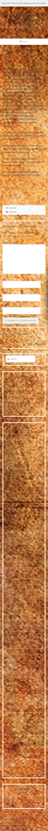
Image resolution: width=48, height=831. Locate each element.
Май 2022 (10, 715)
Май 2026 (10, 437)
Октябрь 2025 (12, 477)
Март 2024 (10, 587)
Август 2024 (11, 558)
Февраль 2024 (12, 593)
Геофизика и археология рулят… (20, 412)
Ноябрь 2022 (11, 680)
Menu (25, 42)
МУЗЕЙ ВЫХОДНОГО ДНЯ (17, 391)
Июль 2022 (11, 704)
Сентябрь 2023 (12, 622)
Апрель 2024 (11, 582)
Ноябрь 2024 (11, 541)
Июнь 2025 (10, 500)
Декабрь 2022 (12, 675)
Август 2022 (11, 698)
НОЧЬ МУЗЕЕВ (12, 397)
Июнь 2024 (10, 570)
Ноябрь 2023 (11, 611)
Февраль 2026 (12, 454)
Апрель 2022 (11, 721)
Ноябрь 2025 (11, 471)
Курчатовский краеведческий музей (24, 19)
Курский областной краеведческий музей (24, 3)
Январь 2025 (11, 529)
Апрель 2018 (11, 773)
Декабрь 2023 (12, 605)
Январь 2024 (11, 599)
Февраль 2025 (12, 524)
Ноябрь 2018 (11, 756)
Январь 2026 (11, 460)
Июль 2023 (10, 634)
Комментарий (9, 242)
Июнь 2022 (11, 709)
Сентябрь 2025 (12, 483)
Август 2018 (11, 762)
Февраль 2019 (12, 744)
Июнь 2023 (10, 640)
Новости (8, 57)
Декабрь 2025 (12, 465)
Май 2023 (10, 646)
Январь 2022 (11, 739)
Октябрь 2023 (12, 617)
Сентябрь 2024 (12, 553)
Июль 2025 (10, 495)
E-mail (6, 292)
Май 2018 (10, 767)
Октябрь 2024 (12, 547)
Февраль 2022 (12, 733)
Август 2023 (11, 628)
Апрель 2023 (11, 651)
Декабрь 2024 (12, 535)
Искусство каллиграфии (24, 332)
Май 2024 (10, 576)
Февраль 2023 (12, 663)
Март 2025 (10, 518)
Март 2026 (10, 448)
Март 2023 (10, 657)
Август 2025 (11, 489)
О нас (8, 804)
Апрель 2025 (11, 512)
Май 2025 (10, 506)
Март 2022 (10, 727)
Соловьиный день (14, 386)
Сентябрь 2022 (12, 692)
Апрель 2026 (11, 442)
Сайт (4, 305)
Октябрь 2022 (12, 686)
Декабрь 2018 (11, 750)
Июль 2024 (10, 564)
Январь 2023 (11, 669)
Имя (5, 279)
